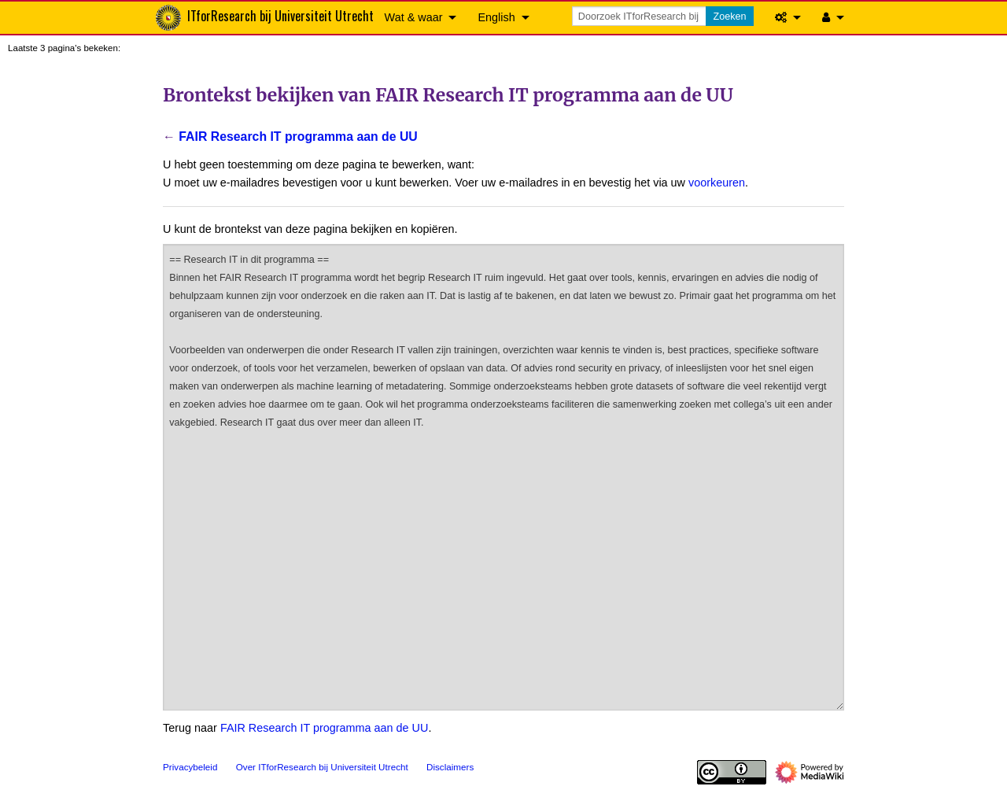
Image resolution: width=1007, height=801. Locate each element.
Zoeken (729, 16)
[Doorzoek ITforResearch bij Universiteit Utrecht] (640, 16)
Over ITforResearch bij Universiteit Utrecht (322, 767)
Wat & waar (414, 17)
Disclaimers (450, 767)
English (496, 17)
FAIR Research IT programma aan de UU (298, 136)
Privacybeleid (190, 767)
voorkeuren (716, 182)
